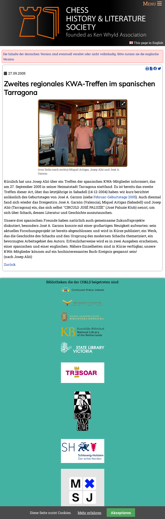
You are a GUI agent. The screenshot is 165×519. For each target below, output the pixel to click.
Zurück (10, 264)
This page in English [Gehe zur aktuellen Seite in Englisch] (148, 43)
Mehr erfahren (89, 512)
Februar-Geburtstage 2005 (114, 197)
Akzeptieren (121, 512)
